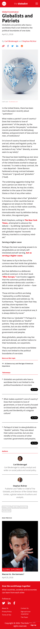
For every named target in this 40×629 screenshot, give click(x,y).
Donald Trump (7, 507)
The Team (24, 617)
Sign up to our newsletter (25, 612)
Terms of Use (6, 615)
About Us (5, 608)
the (21, 3)
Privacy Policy (7, 611)
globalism (15, 507)
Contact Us (25, 608)
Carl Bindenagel (11, 41)
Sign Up (33, 625)
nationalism (23, 507)
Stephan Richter (29, 41)
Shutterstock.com (13, 101)
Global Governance (10, 11)
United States (7, 510)
